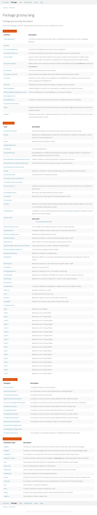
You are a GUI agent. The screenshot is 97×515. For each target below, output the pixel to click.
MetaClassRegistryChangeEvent (13, 248)
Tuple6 (6, 360)
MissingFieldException (10, 409)
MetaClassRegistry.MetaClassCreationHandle (17, 244)
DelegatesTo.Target (9, 457)
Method (62, 255)
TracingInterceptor (9, 304)
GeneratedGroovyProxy (10, 53)
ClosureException (9, 386)
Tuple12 (6, 326)
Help (41, 2)
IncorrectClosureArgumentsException (15, 401)
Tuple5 (6, 357)
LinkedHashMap (43, 220)
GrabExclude (7, 468)
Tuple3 (6, 349)
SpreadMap (7, 300)
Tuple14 (6, 334)
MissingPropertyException (11, 416)
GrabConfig (7, 464)
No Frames (12, 8)
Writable (6, 113)
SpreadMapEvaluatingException (13, 427)
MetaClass (7, 84)
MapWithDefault (8, 229)
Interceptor (7, 78)
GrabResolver (8, 472)
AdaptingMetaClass (9, 39)
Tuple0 (6, 311)
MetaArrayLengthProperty (11, 233)
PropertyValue (8, 281)
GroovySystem (8, 199)
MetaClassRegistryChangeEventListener (15, 92)
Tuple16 (6, 342)
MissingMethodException (11, 412)
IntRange (6, 203)
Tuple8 (6, 368)
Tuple (5, 307)
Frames (5, 8)
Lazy (5, 483)
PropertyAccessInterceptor (11, 103)
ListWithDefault (8, 209)
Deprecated (28, 2)
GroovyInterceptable (10, 63)
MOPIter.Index (8, 216)
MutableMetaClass (9, 99)
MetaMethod (7, 255)
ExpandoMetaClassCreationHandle (14, 166)
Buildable (6, 45)
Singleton (6, 494)
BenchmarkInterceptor (10, 130)
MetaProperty (8, 262)
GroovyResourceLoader (10, 74)
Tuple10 (6, 319)
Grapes (6, 475)
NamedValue (7, 266)
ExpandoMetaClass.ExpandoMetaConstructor (17, 158)
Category (6, 445)
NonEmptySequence (10, 270)
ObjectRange (7, 277)
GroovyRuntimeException (11, 393)
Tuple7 (6, 364)
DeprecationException (10, 390)
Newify (6, 491)
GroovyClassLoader (9, 174)
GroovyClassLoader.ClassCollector (14, 177)
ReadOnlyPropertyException (12, 420)
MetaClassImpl (8, 240)
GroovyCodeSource (9, 185)
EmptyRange (7, 148)
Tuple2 (6, 345)
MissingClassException (10, 405)
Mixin (5, 487)
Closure (6, 141)
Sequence (6, 296)
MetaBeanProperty (9, 236)
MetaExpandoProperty (10, 252)
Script (5, 292)
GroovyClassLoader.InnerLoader (13, 181)
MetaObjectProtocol (9, 95)
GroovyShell (7, 195)
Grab (5, 460)
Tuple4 (6, 353)
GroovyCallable (8, 57)
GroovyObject (8, 70)
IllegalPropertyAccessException (13, 397)
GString (6, 170)
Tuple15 (6, 338)
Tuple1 (6, 315)
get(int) (71, 209)
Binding (6, 134)
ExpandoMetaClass (9, 152)
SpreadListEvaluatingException (13, 424)
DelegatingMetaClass (10, 144)
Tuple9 (6, 372)
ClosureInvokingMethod (11, 49)
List (41, 209)
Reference (7, 289)
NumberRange (8, 273)
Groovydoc (7, 479)
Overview (6, 2)
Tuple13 (6, 330)
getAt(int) (77, 209)
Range (5, 107)
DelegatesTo (7, 453)
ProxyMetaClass (8, 285)
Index (36, 2)
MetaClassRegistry (9, 88)
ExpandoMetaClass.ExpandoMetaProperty (16, 162)
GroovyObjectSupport (10, 192)
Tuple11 (6, 323)
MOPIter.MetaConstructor (11, 225)
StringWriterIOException (11, 431)
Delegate (6, 449)
